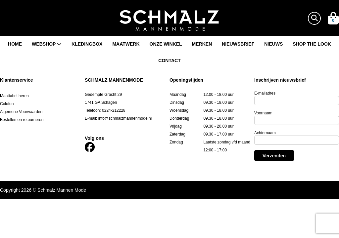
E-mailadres (264, 93)
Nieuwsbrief (238, 44)
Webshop (47, 44)
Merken (202, 44)
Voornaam (263, 113)
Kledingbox (87, 44)
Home (15, 44)
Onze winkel (166, 44)
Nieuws (273, 44)
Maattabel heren (14, 96)
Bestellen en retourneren (21, 119)
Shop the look (312, 44)
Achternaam (265, 133)
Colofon (7, 103)
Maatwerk (125, 44)
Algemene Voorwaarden (21, 111)
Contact (169, 60)
